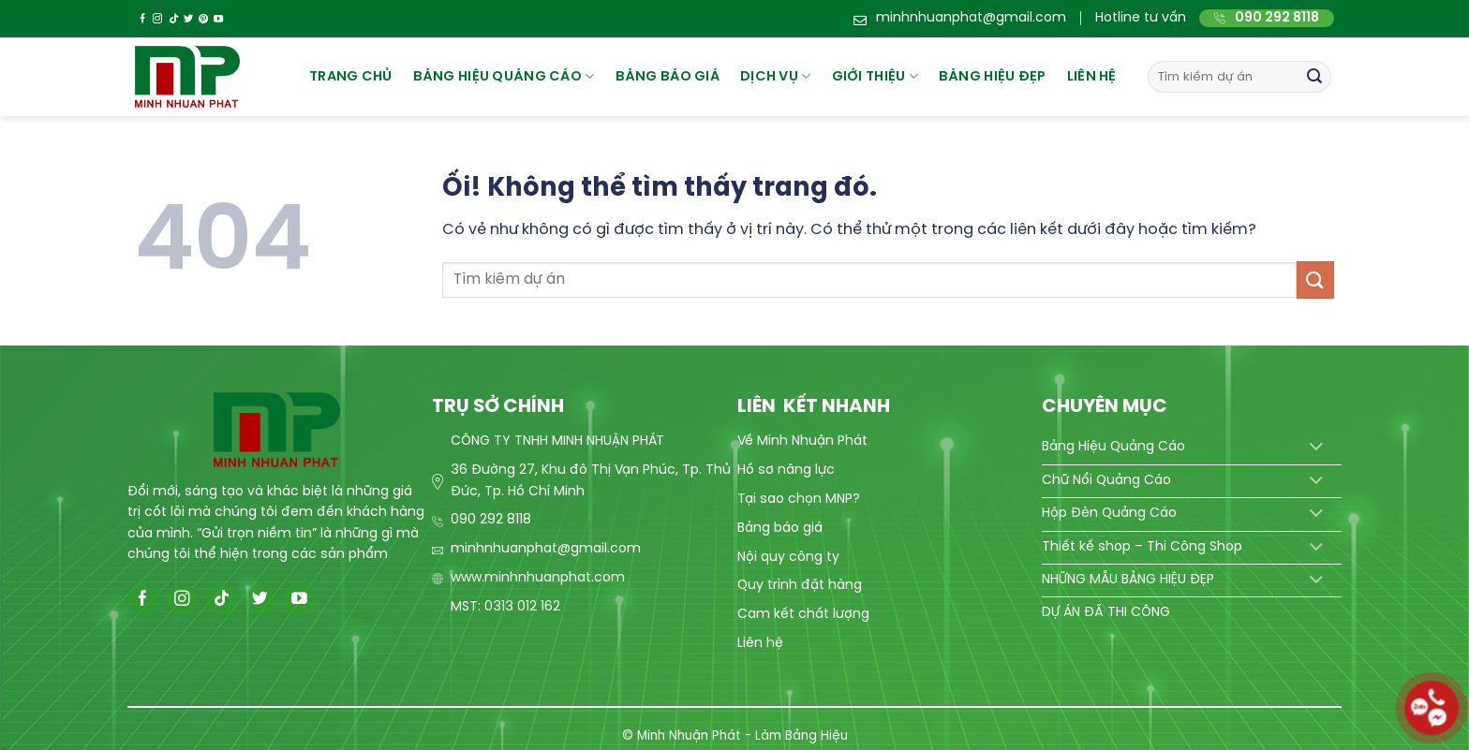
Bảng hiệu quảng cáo (504, 76)
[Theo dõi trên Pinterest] (203, 19)
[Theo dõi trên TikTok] (173, 19)
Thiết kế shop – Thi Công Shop (1142, 547)
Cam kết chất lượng (803, 615)
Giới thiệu (875, 76)
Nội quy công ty (788, 558)
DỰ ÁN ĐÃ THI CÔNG (1106, 613)
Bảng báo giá (780, 529)
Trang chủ (351, 76)
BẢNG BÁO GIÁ (668, 76)
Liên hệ (1092, 76)
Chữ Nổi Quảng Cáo (1106, 481)
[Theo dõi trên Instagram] (157, 19)
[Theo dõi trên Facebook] (142, 19)
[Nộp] (1314, 77)
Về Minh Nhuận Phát (802, 441)
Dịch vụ (775, 76)
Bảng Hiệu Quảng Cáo (1113, 447)
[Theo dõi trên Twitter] (188, 19)
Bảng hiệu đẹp (992, 76)
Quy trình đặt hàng (799, 586)
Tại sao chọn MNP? (798, 500)
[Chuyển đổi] (1316, 448)
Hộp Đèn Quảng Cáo (1109, 514)
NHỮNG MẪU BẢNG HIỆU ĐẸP (1128, 580)
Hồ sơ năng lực (786, 470)
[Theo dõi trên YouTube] (218, 19)
